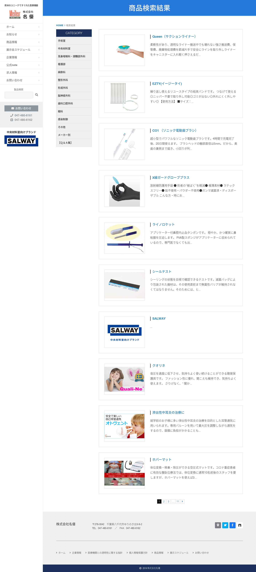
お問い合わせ (14, 80)
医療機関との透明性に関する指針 (105, 553)
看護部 (61, 64)
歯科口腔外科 (65, 103)
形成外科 (63, 87)
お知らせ (11, 34)
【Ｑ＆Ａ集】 (65, 142)
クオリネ (158, 365)
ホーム (10, 26)
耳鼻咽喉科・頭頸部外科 (71, 56)
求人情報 (11, 72)
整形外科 (63, 80)
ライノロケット (163, 224)
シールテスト (162, 271)
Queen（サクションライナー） (175, 36)
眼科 (60, 111)
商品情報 (11, 42)
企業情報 (11, 57)
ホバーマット (162, 459)
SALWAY (159, 318)
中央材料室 (64, 48)
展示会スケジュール (18, 49)
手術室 (61, 40)
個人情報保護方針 (138, 553)
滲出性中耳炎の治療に (168, 412)
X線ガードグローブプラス (171, 177)
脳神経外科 (64, 95)
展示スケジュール (179, 553)
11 (178, 501)
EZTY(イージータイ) (167, 83)
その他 (61, 127)
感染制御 (63, 119)
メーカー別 (64, 134)
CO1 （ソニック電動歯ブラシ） (175, 130)
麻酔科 (61, 72)
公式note (11, 65)
